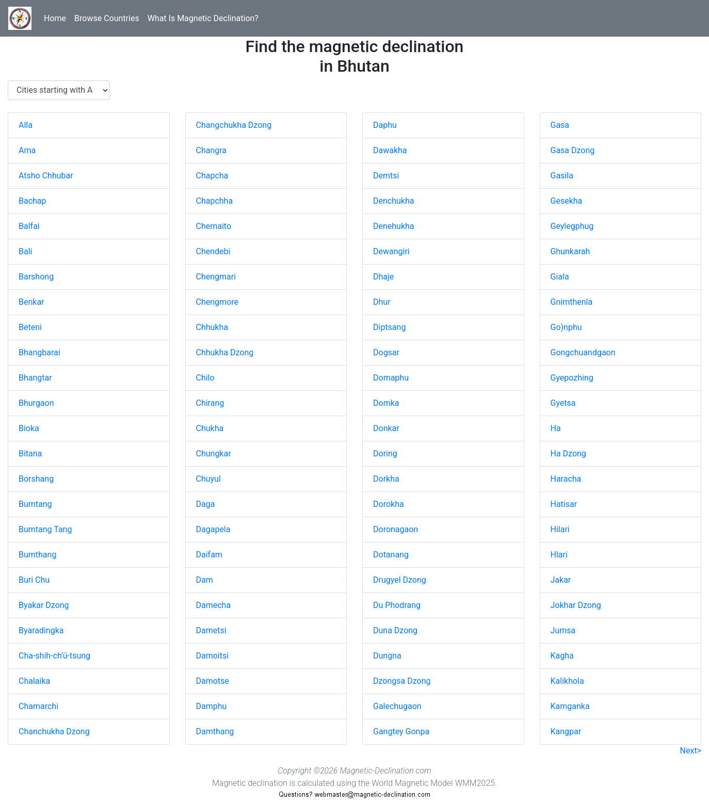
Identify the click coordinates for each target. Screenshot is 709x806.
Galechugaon (397, 706)
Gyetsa (563, 403)
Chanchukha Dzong (54, 731)
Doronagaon (395, 529)
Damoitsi (212, 656)
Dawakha (390, 150)
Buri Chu (34, 580)
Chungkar (213, 453)
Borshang (36, 479)
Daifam (209, 555)
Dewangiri (391, 251)
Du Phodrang (397, 605)
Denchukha (393, 201)
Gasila (562, 175)
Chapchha (214, 201)
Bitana (30, 453)
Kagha (562, 656)
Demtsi (386, 175)
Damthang (215, 731)
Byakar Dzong (44, 605)
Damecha (213, 605)
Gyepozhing (572, 378)
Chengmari (216, 277)
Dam (204, 580)
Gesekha (567, 201)
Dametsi (211, 630)
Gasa (560, 125)
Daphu (385, 125)
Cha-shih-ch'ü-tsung (54, 656)
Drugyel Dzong (399, 580)
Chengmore (217, 302)
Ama (27, 150)
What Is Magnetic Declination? (203, 18)
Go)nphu (566, 327)
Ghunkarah (570, 251)
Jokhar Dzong (576, 605)
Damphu (211, 706)
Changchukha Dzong (234, 125)
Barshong (36, 277)
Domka (386, 403)
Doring (385, 453)
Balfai (29, 226)
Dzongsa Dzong (401, 681)
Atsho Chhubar (46, 175)
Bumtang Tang (45, 529)
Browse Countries (106, 18)
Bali (25, 251)
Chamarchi (38, 706)
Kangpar (566, 731)
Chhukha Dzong (225, 352)
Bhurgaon (36, 403)
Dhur (382, 302)
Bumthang (37, 555)
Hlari (559, 555)
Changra (211, 150)
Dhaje (383, 277)
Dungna (387, 656)
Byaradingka (41, 630)
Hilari (560, 529)
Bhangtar (35, 378)
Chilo (205, 378)
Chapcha (212, 175)
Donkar (386, 428)
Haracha (566, 479)
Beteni (30, 327)
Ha (556, 428)
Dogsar (386, 352)
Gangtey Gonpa (401, 731)
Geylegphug (572, 226)
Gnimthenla (572, 302)
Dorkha (386, 479)
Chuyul (208, 479)
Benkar (31, 302)
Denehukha (393, 226)
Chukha (210, 428)
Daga (205, 504)
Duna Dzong (395, 630)
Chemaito (214, 226)
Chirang (210, 403)
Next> (690, 750)
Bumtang (35, 504)
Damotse (212, 681)
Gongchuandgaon (583, 352)
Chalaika (34, 681)
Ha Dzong (568, 453)
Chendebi (213, 251)
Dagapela (213, 529)
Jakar (561, 580)
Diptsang (389, 327)
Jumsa (563, 630)
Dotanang (391, 555)
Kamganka (570, 706)
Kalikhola (567, 681)
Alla (26, 125)
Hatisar (564, 504)
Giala (560, 277)
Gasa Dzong (573, 150)
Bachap (32, 201)
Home (55, 18)
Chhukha (212, 327)
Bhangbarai (39, 352)
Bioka (29, 428)
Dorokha (388, 504)
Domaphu (391, 378)
